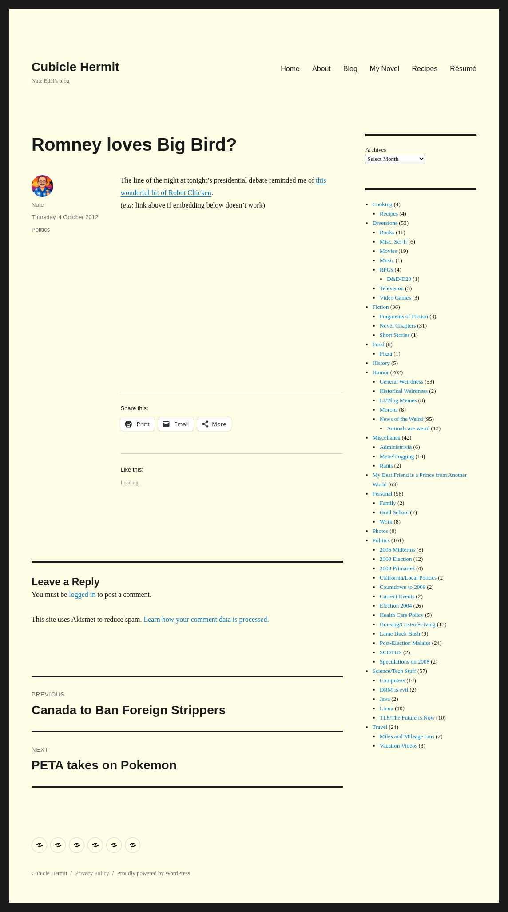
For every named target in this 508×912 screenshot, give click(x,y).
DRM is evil (394, 689)
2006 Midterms (397, 549)
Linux (386, 708)
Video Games (395, 297)
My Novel (385, 68)
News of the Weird (401, 419)
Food (379, 344)
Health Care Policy (402, 615)
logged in (82, 594)
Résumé (463, 68)
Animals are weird (408, 428)
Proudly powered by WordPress (153, 873)
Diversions (385, 223)
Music (387, 260)
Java (385, 699)
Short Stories (395, 335)
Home (290, 68)
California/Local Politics (408, 577)
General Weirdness (401, 381)
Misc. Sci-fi (393, 241)
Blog (350, 68)
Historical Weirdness (404, 391)
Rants (386, 465)
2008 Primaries (397, 568)
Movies (388, 251)
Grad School (394, 512)
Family (388, 503)
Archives (375, 149)
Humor (381, 372)
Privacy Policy (92, 873)
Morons (388, 409)
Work (386, 521)
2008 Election (396, 559)
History (381, 363)
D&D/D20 (399, 279)
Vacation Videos (398, 745)
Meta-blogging (397, 456)
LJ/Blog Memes (398, 400)
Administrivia (396, 447)
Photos (380, 531)
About (321, 68)
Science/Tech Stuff (394, 671)
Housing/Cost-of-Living (408, 624)
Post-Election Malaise (405, 643)
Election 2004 (396, 605)
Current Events (397, 596)
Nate (38, 204)
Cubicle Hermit (75, 67)
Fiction (381, 307)
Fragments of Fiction (404, 316)
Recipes (425, 68)
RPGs (386, 269)
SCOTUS (391, 652)
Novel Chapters (398, 325)
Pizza (386, 353)
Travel (380, 727)
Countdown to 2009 (402, 587)
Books (387, 232)
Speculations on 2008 (404, 661)
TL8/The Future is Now (407, 717)
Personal (383, 493)
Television (392, 288)
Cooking (383, 204)
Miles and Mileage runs (407, 736)
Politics (41, 229)
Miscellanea (387, 437)
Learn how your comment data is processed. (206, 619)
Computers (392, 680)
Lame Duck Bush (400, 633)
